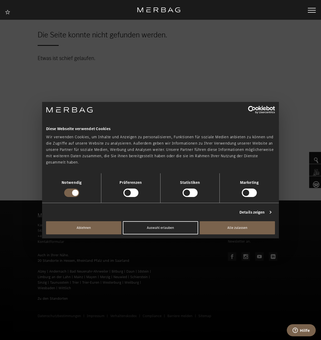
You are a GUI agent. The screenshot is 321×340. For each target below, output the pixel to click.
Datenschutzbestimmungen (59, 315)
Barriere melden (180, 315)
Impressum (95, 315)
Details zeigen (252, 212)
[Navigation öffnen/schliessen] (312, 9)
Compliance (152, 315)
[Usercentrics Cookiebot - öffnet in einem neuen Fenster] (252, 110)
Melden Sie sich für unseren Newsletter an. (250, 238)
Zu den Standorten (53, 298)
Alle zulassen (237, 227)
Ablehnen (84, 227)
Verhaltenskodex (123, 315)
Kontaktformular (51, 241)
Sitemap (204, 315)
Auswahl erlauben (160, 227)
